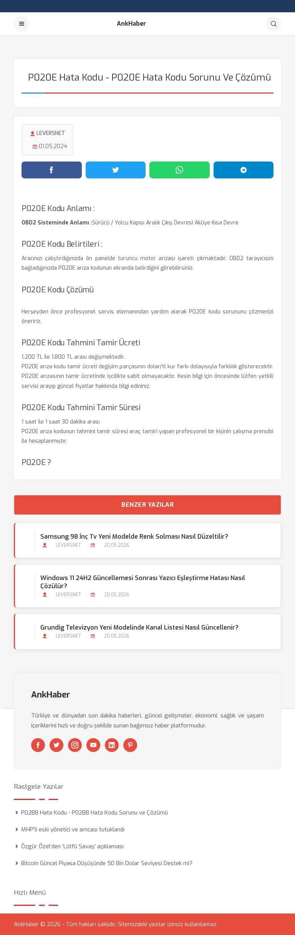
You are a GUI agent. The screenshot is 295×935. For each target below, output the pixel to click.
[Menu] (21, 23)
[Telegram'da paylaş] (244, 170)
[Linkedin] (112, 745)
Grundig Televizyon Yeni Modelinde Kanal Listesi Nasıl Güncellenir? (139, 627)
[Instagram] (75, 745)
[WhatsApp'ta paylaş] (179, 170)
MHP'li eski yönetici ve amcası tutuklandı (72, 829)
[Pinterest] (130, 745)
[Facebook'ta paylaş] (52, 170)
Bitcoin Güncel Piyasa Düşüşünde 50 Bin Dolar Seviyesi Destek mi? (106, 863)
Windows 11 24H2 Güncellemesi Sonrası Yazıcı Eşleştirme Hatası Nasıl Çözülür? (142, 582)
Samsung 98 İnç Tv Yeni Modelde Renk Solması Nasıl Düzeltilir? (134, 537)
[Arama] (273, 23)
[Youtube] (93, 745)
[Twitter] (56, 745)
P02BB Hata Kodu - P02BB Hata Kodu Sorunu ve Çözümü (94, 812)
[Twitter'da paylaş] (116, 170)
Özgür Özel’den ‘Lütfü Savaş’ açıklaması (72, 846)
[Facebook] (38, 745)
